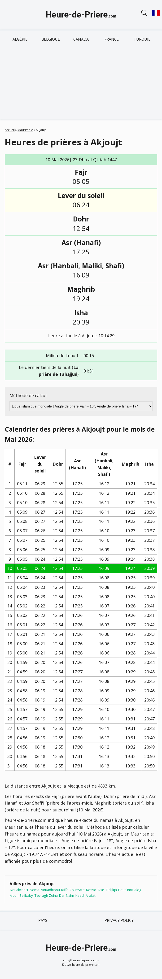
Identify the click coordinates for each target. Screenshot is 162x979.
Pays (42, 920)
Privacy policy (119, 920)
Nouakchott (19, 889)
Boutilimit (125, 889)
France (112, 39)
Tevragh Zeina (46, 895)
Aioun (14, 895)
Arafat (91, 895)
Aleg (137, 889)
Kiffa (64, 889)
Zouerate (77, 889)
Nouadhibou (50, 889)
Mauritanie (25, 130)
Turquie (142, 39)
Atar (100, 889)
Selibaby (26, 895)
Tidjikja (111, 889)
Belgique (50, 39)
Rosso (91, 889)
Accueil (10, 130)
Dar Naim (66, 895)
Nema (34, 889)
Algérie (20, 39)
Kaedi (79, 895)
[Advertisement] (81, 84)
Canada (81, 39)
